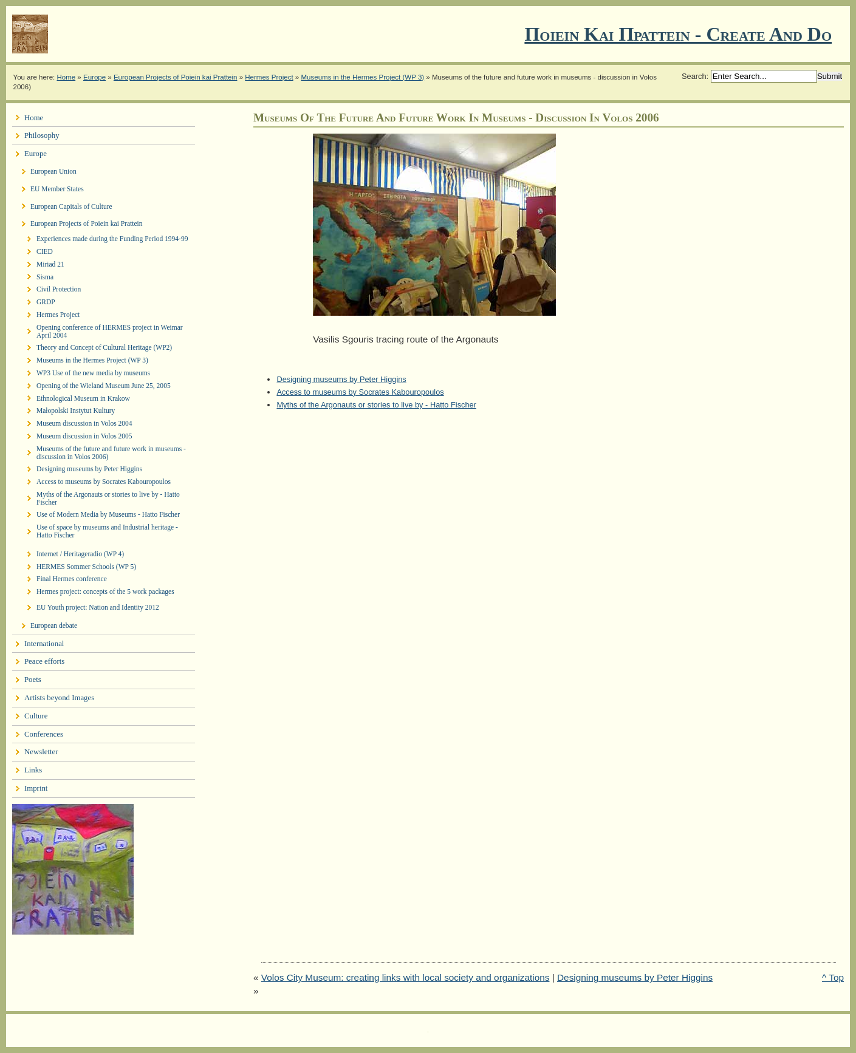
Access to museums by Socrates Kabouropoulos (359, 392)
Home (65, 77)
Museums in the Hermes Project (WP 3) (362, 77)
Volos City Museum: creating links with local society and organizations (405, 977)
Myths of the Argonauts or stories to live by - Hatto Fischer (376, 404)
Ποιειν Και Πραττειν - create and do (678, 34)
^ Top (833, 977)
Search (694, 76)
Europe (94, 77)
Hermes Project (269, 77)
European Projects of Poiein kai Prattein (176, 77)
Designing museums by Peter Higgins (341, 379)
